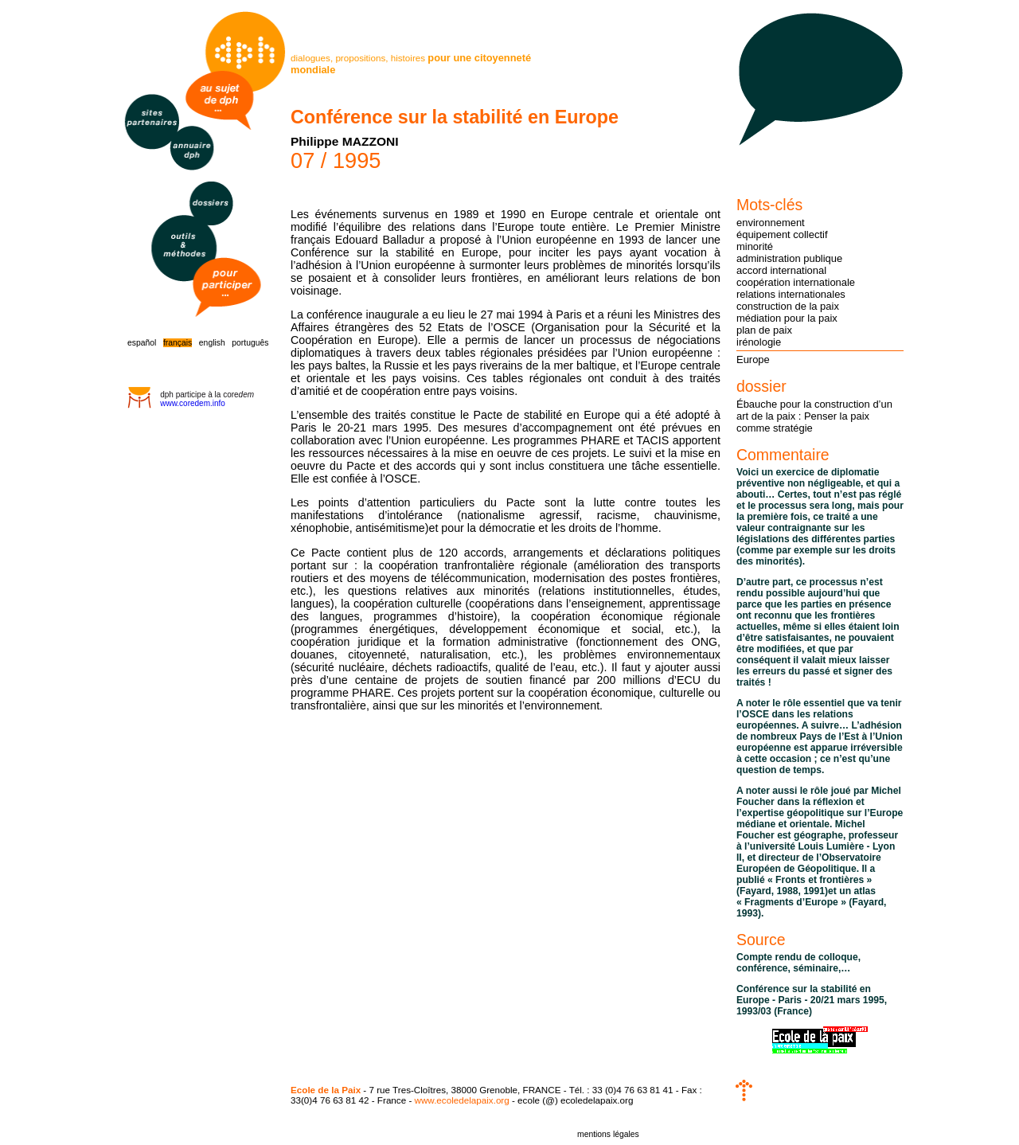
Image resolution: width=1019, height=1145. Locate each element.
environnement (770, 223)
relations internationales (790, 294)
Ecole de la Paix (326, 1089)
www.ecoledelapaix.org (462, 1100)
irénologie (758, 342)
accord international (781, 270)
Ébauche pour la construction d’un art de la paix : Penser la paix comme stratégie (814, 416)
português (250, 342)
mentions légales (608, 1134)
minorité (754, 246)
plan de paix (764, 330)
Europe (753, 359)
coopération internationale (795, 282)
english (212, 342)
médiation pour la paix (786, 318)
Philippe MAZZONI (345, 141)
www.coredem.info (192, 403)
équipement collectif (782, 234)
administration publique (789, 258)
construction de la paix (787, 306)
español (141, 342)
